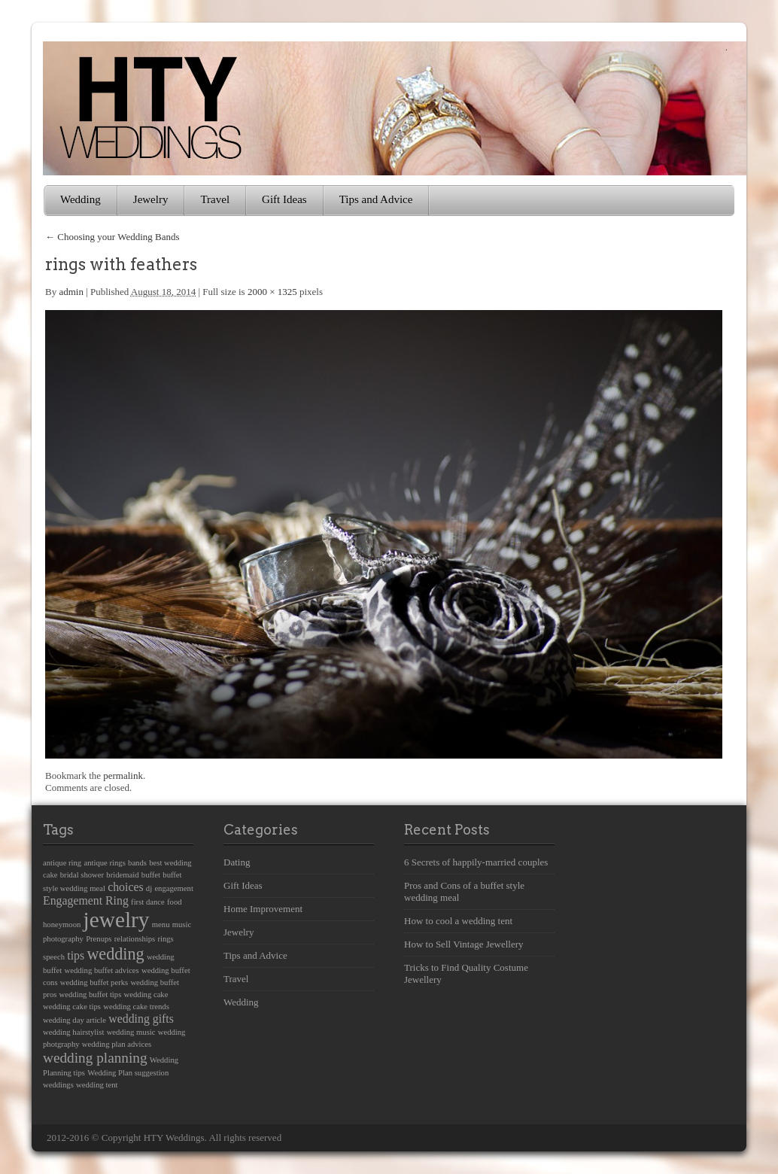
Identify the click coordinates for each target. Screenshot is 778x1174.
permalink (123, 775)
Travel (214, 199)
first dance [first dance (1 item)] (148, 902)
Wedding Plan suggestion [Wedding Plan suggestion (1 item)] (128, 1073)
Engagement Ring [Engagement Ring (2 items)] (86, 900)
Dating (236, 862)
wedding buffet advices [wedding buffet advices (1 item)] (102, 970)
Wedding (80, 199)
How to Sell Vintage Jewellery (464, 944)
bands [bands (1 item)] (137, 863)
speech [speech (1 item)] (54, 957)
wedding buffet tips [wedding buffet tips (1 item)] (90, 994)
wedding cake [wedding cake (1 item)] (146, 994)
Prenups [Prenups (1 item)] (98, 939)
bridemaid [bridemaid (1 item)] (122, 875)
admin (71, 291)
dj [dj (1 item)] (149, 888)
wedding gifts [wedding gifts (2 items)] (141, 1018)
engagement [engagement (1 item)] (173, 888)
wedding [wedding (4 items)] (115, 953)
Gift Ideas (284, 199)
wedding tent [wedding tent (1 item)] (96, 1085)
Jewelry (151, 199)
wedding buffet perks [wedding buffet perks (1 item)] (94, 982)
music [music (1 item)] (181, 924)
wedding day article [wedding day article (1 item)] (74, 1020)
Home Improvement (262, 908)
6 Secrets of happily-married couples (476, 862)
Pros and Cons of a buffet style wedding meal (464, 891)
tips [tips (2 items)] (75, 955)
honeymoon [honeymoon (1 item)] (62, 924)
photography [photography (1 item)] (63, 939)
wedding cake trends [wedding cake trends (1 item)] (136, 1006)
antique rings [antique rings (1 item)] (104, 863)
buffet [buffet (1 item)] (150, 875)
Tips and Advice (376, 199)
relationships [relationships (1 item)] (134, 939)
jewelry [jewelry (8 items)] (117, 920)
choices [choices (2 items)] (125, 886)
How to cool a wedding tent (458, 920)
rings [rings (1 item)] (165, 939)
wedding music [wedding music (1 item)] (131, 1032)
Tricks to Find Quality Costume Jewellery (466, 973)
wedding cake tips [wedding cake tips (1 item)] (72, 1006)
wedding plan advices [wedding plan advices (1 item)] (116, 1044)
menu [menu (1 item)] (161, 924)
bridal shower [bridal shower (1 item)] (82, 875)
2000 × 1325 (272, 291)
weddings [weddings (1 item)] (58, 1085)
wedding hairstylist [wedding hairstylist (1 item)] (73, 1032)
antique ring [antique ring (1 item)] (62, 863)
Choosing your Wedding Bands (112, 236)
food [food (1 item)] (174, 902)
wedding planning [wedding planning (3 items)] (95, 1058)
